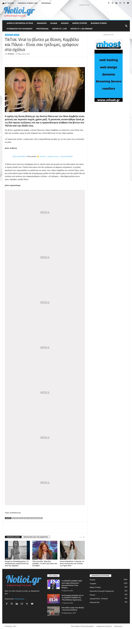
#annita (42, 156)
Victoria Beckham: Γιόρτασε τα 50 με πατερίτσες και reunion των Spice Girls (72, 563)
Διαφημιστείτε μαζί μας (104, 626)
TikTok (15, 518)
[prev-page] (80, 537)
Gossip (16, 35)
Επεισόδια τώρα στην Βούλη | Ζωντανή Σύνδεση (73, 608)
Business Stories (99, 23)
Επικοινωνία (46, 3)
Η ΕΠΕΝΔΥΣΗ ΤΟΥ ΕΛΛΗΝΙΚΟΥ (19, 28)
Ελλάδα (53, 23)
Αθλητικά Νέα (95, 602)
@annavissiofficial (20, 156)
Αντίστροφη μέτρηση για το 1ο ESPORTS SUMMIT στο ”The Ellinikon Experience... (73, 597)
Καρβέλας (33, 518)
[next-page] (83, 537)
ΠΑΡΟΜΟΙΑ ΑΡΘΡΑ (13, 537)
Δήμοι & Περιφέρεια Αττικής (20, 23)
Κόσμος (65, 23)
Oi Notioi (11, 54)
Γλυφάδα (93, 584)
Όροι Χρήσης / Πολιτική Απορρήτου (82, 626)
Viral (21, 518)
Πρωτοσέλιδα (42, 28)
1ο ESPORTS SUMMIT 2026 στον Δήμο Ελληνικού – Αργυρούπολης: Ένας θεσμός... (72, 584)
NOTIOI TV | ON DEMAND (81, 28)
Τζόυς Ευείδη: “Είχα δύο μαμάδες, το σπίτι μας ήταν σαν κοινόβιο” (44, 563)
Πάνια (40, 518)
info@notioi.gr (19, 599)
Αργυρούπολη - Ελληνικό (99, 599)
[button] (126, 26)
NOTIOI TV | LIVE (59, 28)
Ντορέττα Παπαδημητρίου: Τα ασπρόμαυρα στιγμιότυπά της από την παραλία (17, 563)
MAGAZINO (42, 23)
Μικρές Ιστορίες (79, 23)
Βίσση (26, 518)
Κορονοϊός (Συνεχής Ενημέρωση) (102, 591)
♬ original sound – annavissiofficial (59, 156)
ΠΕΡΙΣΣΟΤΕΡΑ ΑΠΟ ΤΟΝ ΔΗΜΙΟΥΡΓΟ (35, 537)
